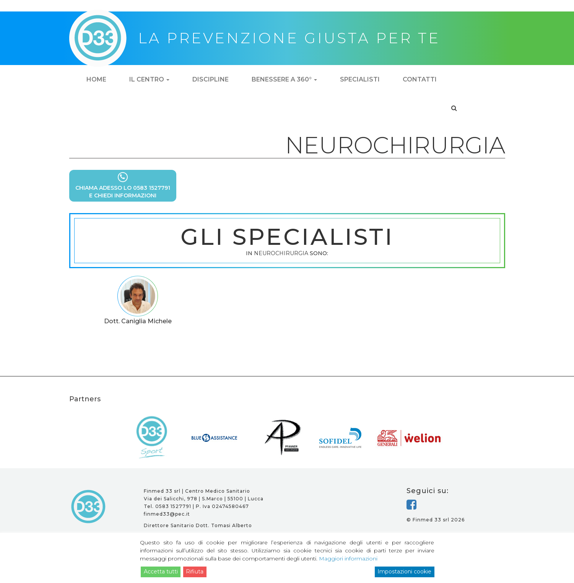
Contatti (420, 79)
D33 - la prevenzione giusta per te (88, 506)
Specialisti (360, 79)
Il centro (149, 79)
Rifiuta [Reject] (194, 571)
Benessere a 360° (284, 79)
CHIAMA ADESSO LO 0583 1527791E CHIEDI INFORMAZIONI (122, 185)
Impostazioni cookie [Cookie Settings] (404, 571)
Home (96, 79)
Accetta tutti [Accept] (161, 571)
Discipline (210, 79)
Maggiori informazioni (348, 558)
